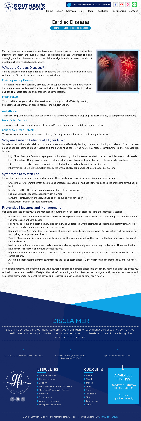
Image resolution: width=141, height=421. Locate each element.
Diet (81, 11)
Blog (88, 397)
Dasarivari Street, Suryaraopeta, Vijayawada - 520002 (70, 357)
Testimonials (118, 11)
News (89, 390)
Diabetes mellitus (47, 375)
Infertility (43, 393)
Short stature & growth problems (55, 386)
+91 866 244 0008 (33, 355)
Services (71, 11)
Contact (133, 11)
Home (49, 11)
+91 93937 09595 (91, 5)
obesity (43, 382)
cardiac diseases (80, 27)
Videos (89, 386)
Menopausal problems (50, 404)
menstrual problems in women (54, 390)
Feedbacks (102, 11)
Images (89, 382)
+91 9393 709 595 (13, 355)
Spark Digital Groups (108, 416)
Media (90, 11)
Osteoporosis (45, 397)
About (59, 11)
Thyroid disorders (47, 379)
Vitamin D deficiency (49, 401)
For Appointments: (81, 4)
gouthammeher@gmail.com (117, 355)
